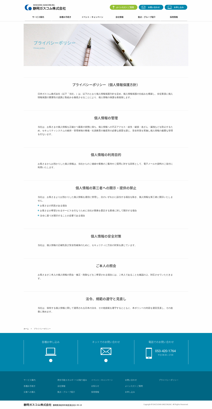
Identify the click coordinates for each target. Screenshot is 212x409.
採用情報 (174, 16)
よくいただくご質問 (125, 7)
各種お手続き (65, 16)
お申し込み (179, 7)
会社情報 (119, 16)
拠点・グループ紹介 (147, 16)
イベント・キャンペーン (92, 16)
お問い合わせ (154, 7)
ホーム (26, 329)
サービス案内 (38, 16)
